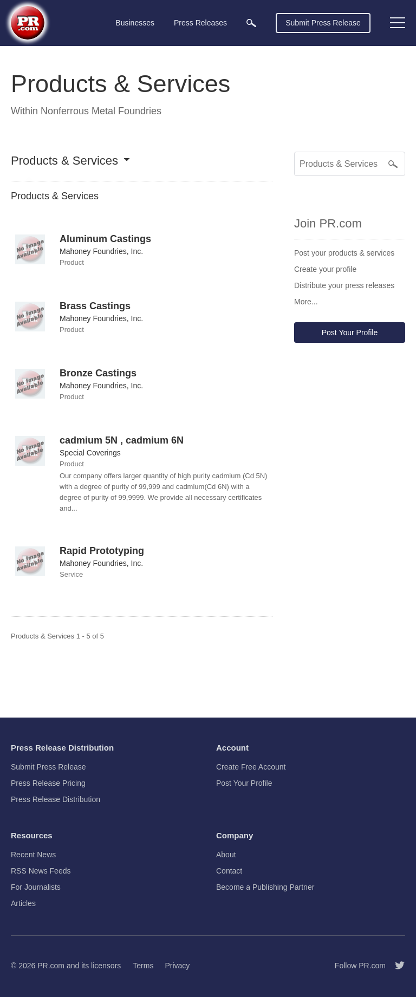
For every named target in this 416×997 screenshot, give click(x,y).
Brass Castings (95, 306)
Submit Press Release (323, 22)
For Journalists (36, 887)
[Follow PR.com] (395, 966)
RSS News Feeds (40, 870)
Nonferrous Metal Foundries (101, 111)
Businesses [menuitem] (134, 22)
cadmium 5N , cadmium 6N (122, 440)
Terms (143, 965)
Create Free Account (250, 767)
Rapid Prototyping (102, 550)
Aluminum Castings (105, 238)
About (226, 854)
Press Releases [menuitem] (200, 22)
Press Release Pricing (48, 783)
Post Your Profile (350, 332)
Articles (23, 903)
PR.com (50, 965)
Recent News (33, 854)
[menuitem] (251, 23)
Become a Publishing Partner (265, 887)
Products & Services (64, 161)
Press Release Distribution (55, 799)
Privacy (177, 965)
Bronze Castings (98, 373)
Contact (229, 870)
